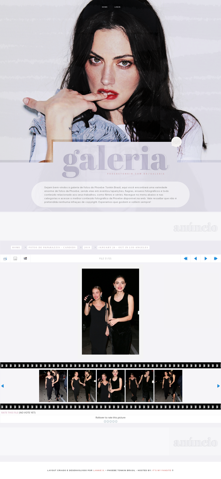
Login (118, 7)
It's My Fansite (161, 470)
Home (104, 7)
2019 (87, 247)
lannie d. (99, 470)
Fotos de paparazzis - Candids (52, 247)
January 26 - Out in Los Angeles (123, 247)
